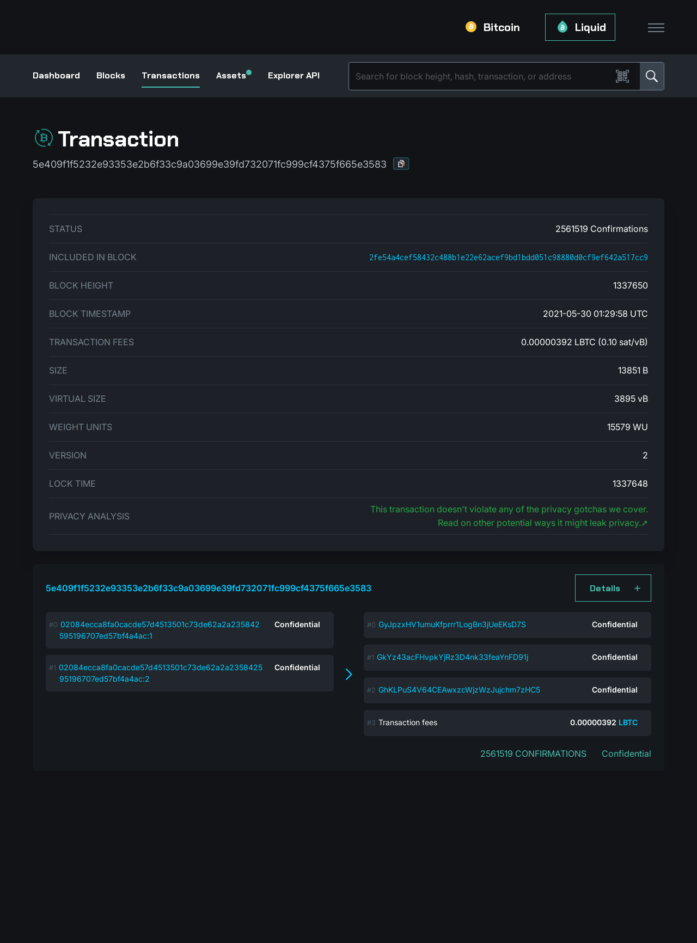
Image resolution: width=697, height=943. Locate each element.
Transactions (171, 75)
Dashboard (56, 75)
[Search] (482, 76)
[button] (401, 163)
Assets (234, 75)
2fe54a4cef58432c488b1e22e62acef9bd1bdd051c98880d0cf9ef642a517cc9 (508, 257)
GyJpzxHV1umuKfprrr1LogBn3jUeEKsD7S (452, 624)
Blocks (110, 75)
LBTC (628, 722)
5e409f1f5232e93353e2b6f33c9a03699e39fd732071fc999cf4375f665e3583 (208, 588)
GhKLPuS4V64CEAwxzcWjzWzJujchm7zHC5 (459, 689)
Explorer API (294, 75)
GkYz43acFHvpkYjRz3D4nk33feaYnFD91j (452, 657)
